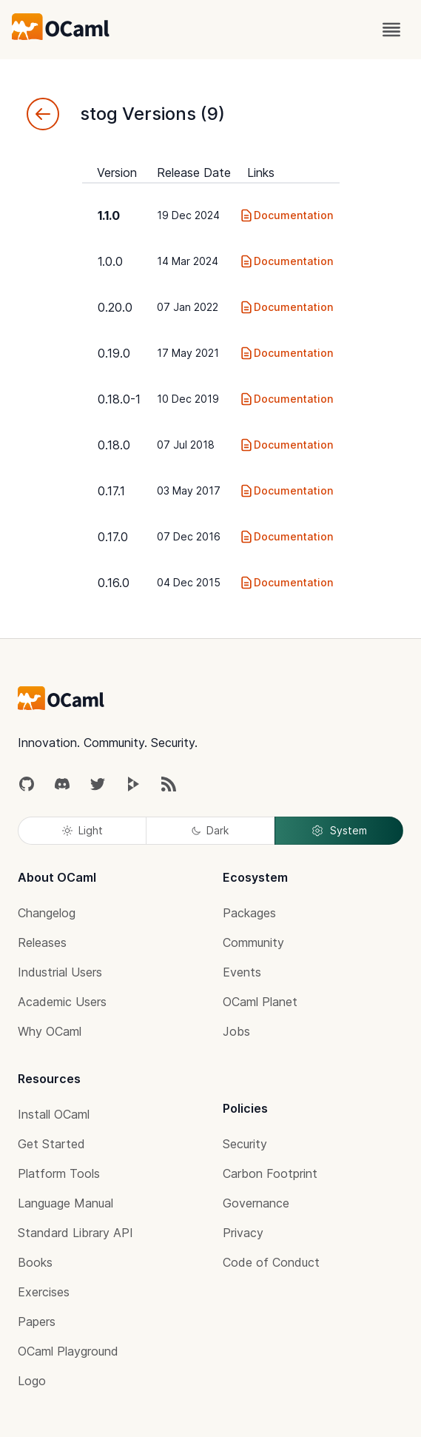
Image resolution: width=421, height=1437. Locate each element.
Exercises (44, 1291)
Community (253, 942)
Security (245, 1143)
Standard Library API (75, 1232)
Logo (32, 1380)
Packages (249, 912)
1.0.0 (110, 261)
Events (242, 972)
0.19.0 (114, 353)
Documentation (286, 215)
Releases (42, 942)
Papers (36, 1321)
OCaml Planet (260, 1001)
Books (35, 1262)
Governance (256, 1203)
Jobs (236, 1031)
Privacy (243, 1232)
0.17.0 (113, 536)
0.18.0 (114, 445)
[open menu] (391, 29)
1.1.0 (109, 215)
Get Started (51, 1143)
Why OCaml (49, 1031)
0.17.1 (111, 490)
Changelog (46, 912)
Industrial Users (60, 972)
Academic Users (62, 1001)
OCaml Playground (68, 1351)
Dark (210, 830)
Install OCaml (54, 1114)
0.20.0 (115, 307)
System (339, 830)
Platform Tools (59, 1173)
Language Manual (65, 1203)
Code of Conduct (271, 1262)
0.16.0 (113, 582)
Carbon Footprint (270, 1173)
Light (82, 830)
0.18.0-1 (119, 399)
